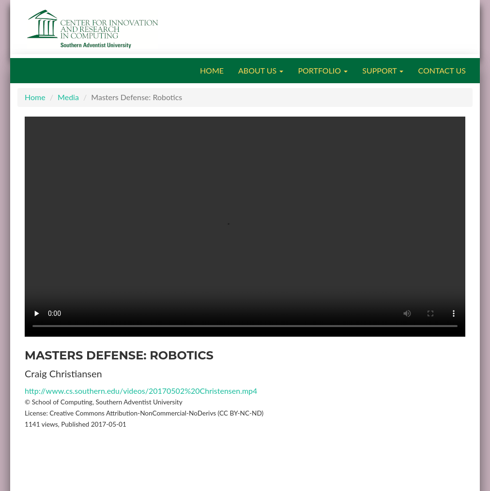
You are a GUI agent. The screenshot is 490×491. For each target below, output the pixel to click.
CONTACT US (442, 70)
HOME (212, 70)
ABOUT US (260, 70)
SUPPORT (382, 70)
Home (35, 97)
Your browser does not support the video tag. (245, 227)
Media (68, 97)
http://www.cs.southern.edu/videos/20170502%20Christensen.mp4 (141, 390)
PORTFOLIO (323, 70)
